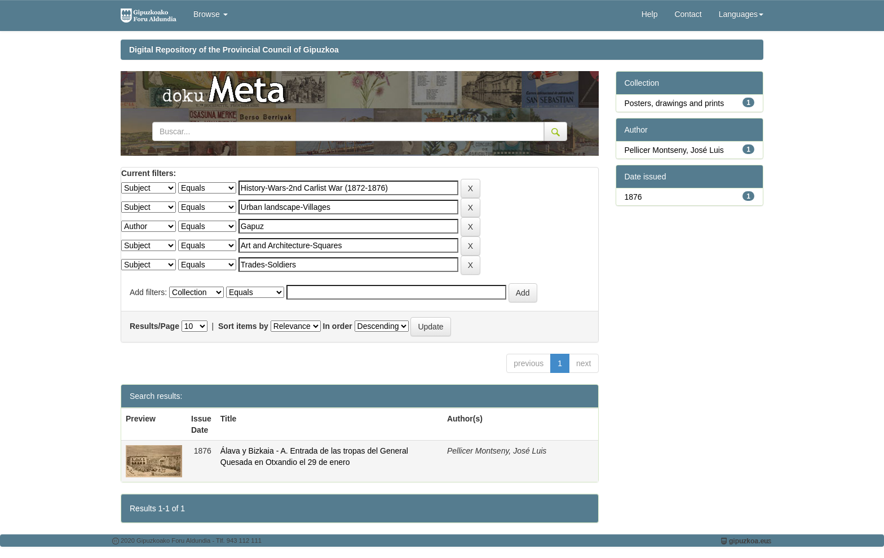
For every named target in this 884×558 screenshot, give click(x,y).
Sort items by (243, 326)
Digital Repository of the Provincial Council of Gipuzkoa (234, 49)
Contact (687, 14)
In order (337, 326)
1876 (633, 196)
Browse (210, 14)
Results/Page (154, 326)
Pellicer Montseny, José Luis (674, 150)
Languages (741, 14)
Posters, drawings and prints (674, 103)
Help (650, 14)
